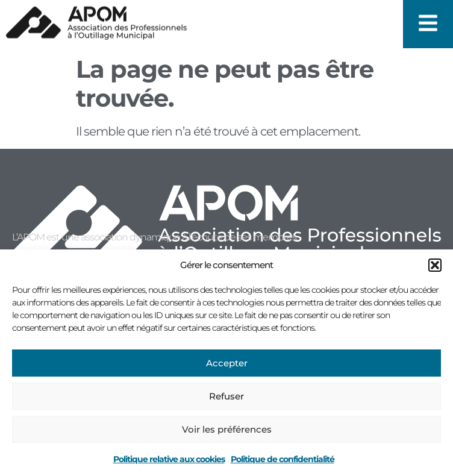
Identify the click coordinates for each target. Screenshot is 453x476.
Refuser (226, 396)
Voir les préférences (227, 429)
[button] (435, 265)
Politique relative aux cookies (169, 459)
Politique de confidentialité (282, 459)
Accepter (227, 363)
